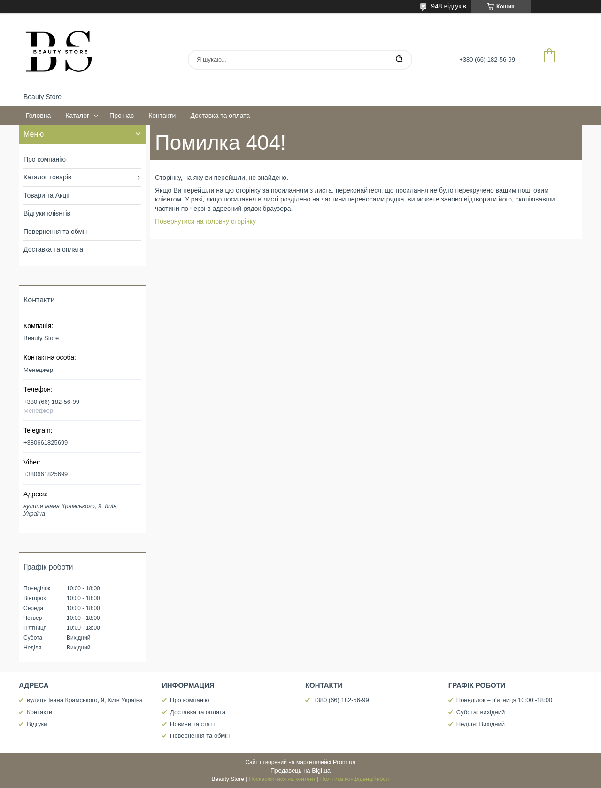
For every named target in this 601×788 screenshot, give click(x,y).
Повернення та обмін (55, 231)
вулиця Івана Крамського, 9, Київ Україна (85, 699)
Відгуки (37, 723)
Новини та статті (193, 723)
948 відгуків (448, 6)
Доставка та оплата (220, 115)
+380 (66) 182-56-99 (341, 699)
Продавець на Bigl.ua (300, 770)
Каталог (77, 115)
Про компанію (44, 159)
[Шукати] (399, 59)
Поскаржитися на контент (282, 779)
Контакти (162, 115)
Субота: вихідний (480, 712)
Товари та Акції (46, 195)
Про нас (121, 115)
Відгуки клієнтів (46, 213)
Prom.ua (344, 761)
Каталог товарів (47, 177)
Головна (38, 115)
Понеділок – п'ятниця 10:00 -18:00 (504, 699)
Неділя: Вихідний (480, 723)
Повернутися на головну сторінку (205, 221)
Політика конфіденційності (355, 779)
